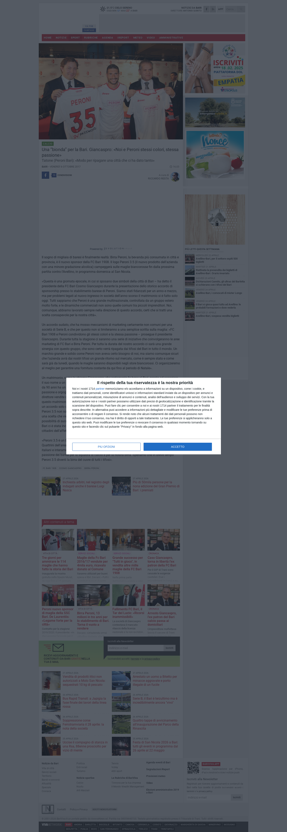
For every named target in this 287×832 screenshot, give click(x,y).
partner (100, 388)
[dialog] (143, 416)
